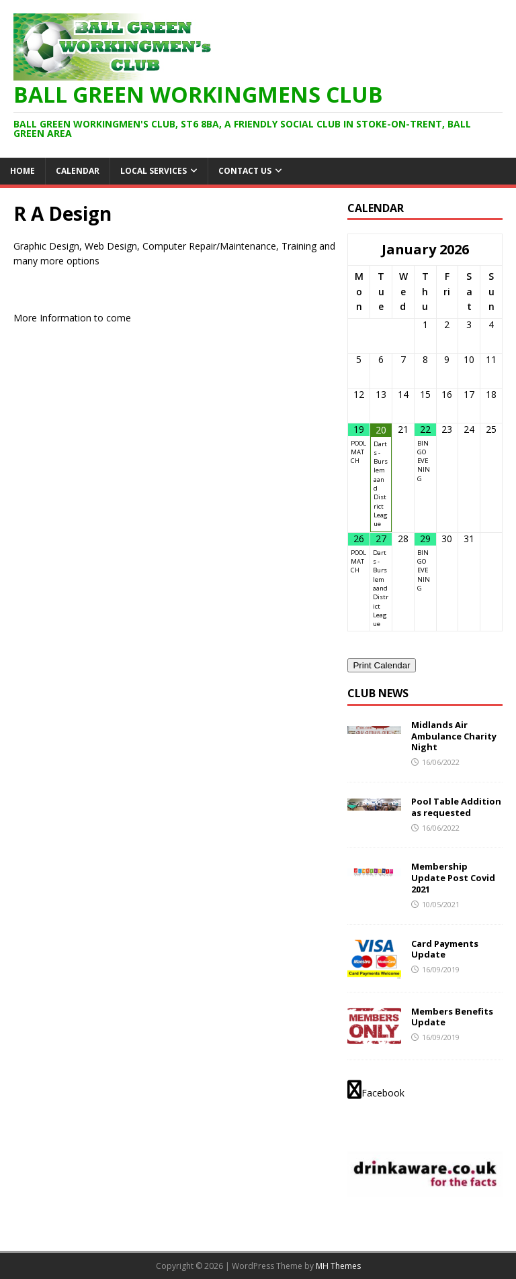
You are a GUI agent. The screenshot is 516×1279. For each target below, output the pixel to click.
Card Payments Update (444, 949)
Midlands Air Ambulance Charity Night (454, 736)
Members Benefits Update (452, 1017)
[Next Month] (491, 250)
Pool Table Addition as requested (456, 807)
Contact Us (244, 170)
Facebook (375, 1089)
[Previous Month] (359, 250)
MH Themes (338, 1266)
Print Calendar (381, 665)
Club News (377, 693)
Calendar (77, 170)
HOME (22, 170)
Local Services (153, 170)
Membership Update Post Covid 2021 (453, 877)
